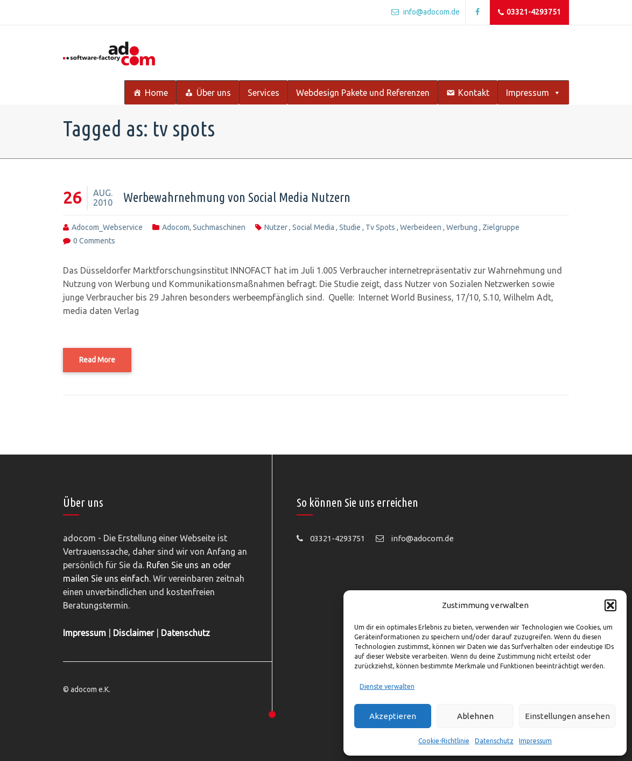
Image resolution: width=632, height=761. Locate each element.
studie (350, 227)
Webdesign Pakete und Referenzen (363, 92)
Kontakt (473, 92)
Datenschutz (494, 740)
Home (156, 92)
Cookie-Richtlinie (443, 740)
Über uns (213, 92)
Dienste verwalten (387, 686)
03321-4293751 (529, 12)
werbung (461, 227)
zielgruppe (500, 227)
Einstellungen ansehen (567, 716)
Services (263, 92)
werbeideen (420, 227)
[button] (610, 605)
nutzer (275, 227)
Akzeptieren (392, 716)
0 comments (94, 240)
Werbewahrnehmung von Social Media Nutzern (236, 197)
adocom (175, 227)
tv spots (380, 227)
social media (313, 227)
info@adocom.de (425, 12)
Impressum (535, 740)
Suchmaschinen (219, 227)
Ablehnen (475, 716)
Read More (97, 359)
